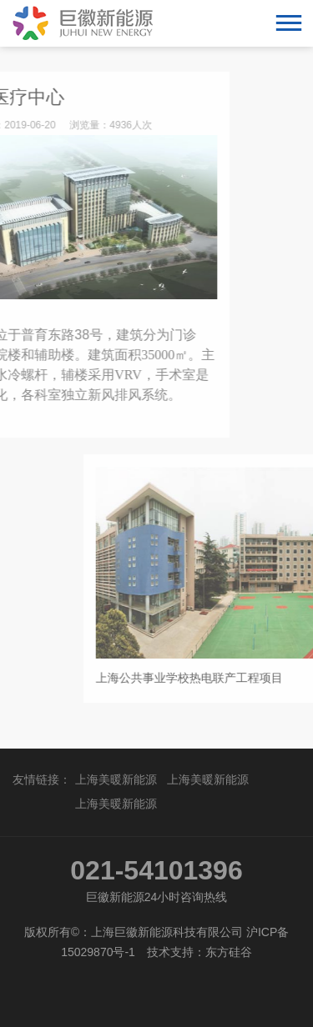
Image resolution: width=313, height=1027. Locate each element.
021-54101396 (156, 870)
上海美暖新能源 (116, 779)
